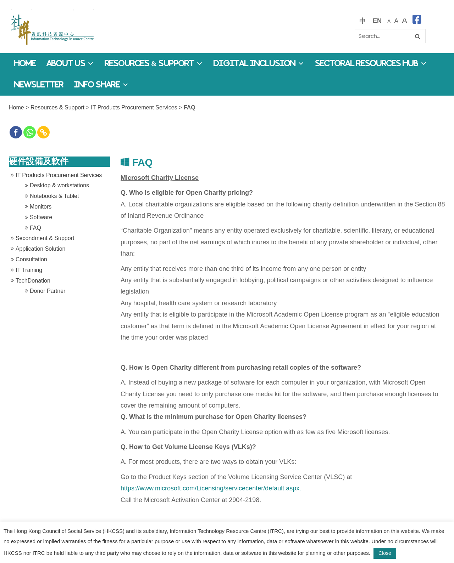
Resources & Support (154, 63)
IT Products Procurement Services (134, 107)
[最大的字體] (404, 20)
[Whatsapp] (29, 132)
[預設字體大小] (389, 20)
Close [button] (384, 553)
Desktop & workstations (59, 185)
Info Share (101, 85)
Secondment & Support (45, 238)
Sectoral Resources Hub (371, 63)
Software (41, 217)
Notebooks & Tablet (54, 196)
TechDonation (33, 281)
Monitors (40, 207)
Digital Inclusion (259, 63)
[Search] (390, 36)
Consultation (31, 259)
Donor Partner (48, 291)
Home (25, 63)
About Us (70, 63)
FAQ (35, 228)
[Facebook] (16, 132)
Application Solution (41, 249)
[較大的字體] (396, 20)
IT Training (29, 270)
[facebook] (417, 20)
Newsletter (38, 84)
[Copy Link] (43, 132)
